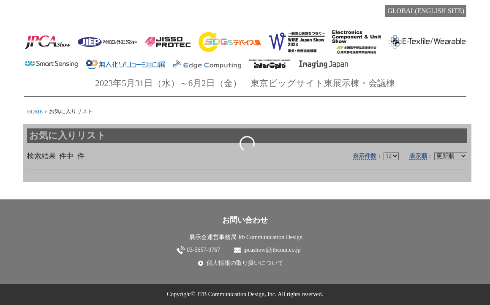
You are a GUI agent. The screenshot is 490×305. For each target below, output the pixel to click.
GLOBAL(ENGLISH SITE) (425, 10)
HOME (35, 111)
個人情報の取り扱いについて (245, 263)
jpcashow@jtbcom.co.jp (272, 250)
